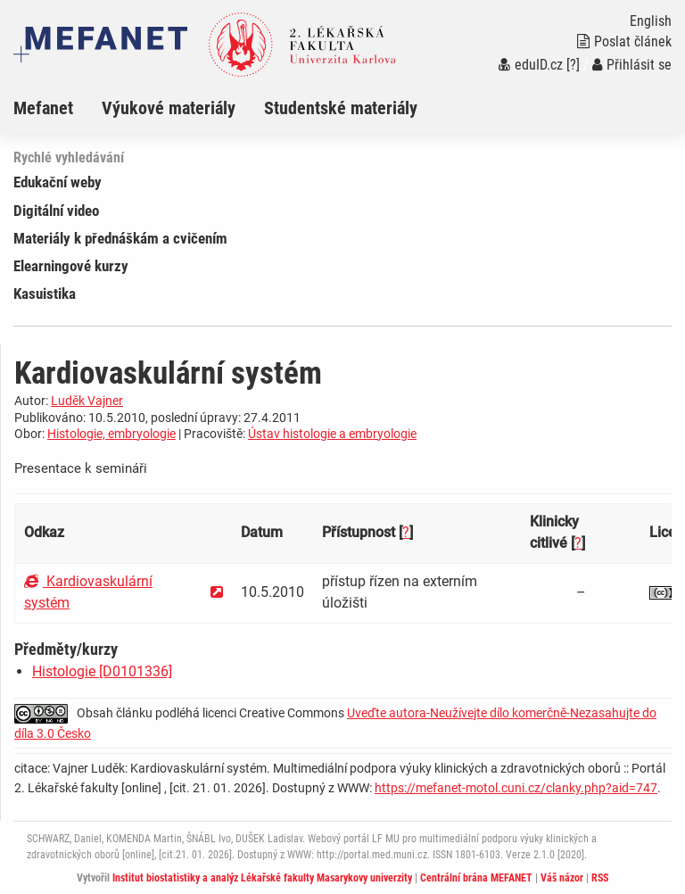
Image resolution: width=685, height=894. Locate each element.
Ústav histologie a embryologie (332, 433)
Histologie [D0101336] (102, 671)
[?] (573, 64)
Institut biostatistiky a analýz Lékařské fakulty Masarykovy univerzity (262, 878)
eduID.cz (531, 64)
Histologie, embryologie (111, 433)
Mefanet (43, 108)
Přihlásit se (632, 64)
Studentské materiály (340, 108)
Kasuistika (44, 293)
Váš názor (562, 878)
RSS (599, 878)
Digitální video (56, 210)
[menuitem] (57, 108)
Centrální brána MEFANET (476, 878)
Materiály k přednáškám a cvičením (120, 238)
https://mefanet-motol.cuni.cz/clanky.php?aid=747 (516, 788)
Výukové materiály (168, 108)
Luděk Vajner (87, 400)
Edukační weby (57, 182)
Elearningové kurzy (70, 266)
